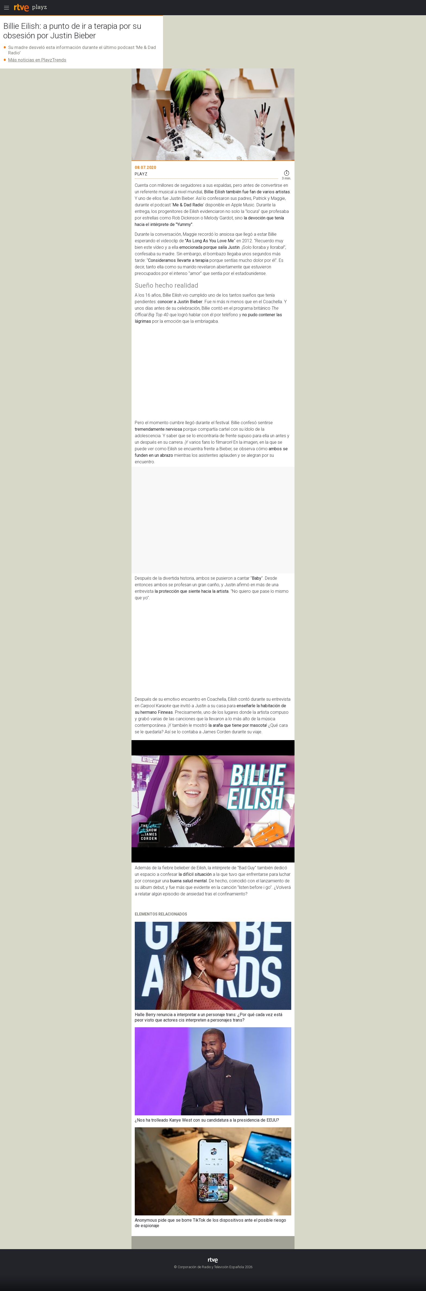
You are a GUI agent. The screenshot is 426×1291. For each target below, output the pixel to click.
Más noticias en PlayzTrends (37, 60)
